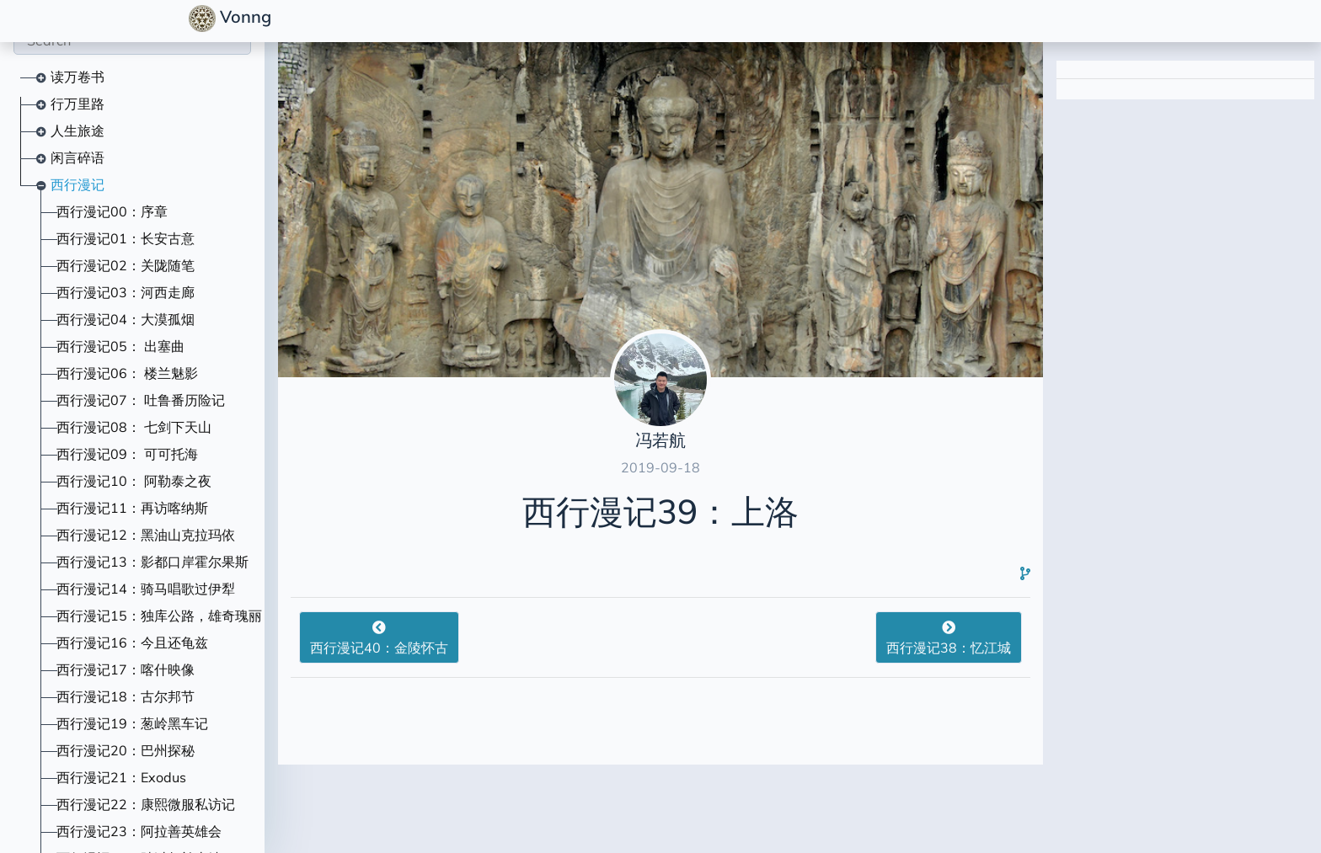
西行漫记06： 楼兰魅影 (127, 373)
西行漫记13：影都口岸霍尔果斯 (152, 561)
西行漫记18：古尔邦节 (125, 696)
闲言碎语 (77, 157)
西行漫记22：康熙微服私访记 (145, 804)
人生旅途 (77, 130)
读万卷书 (77, 76)
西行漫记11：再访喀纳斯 (132, 507)
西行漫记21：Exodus (121, 777)
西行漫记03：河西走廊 (125, 292)
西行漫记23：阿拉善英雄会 (139, 831)
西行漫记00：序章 (112, 211)
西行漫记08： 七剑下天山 (133, 427)
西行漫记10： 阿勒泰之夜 (133, 480)
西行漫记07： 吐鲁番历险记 (140, 400)
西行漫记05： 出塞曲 (120, 346)
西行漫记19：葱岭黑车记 (132, 723)
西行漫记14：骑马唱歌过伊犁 (145, 588)
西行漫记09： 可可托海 (127, 453)
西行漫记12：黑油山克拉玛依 (145, 534)
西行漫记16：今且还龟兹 (132, 642)
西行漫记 (77, 184)
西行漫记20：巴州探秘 (125, 750)
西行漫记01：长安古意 (125, 238)
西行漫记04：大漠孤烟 (125, 319)
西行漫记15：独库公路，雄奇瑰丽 (159, 615)
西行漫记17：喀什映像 (125, 669)
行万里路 (77, 103)
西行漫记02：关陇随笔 (125, 265)
